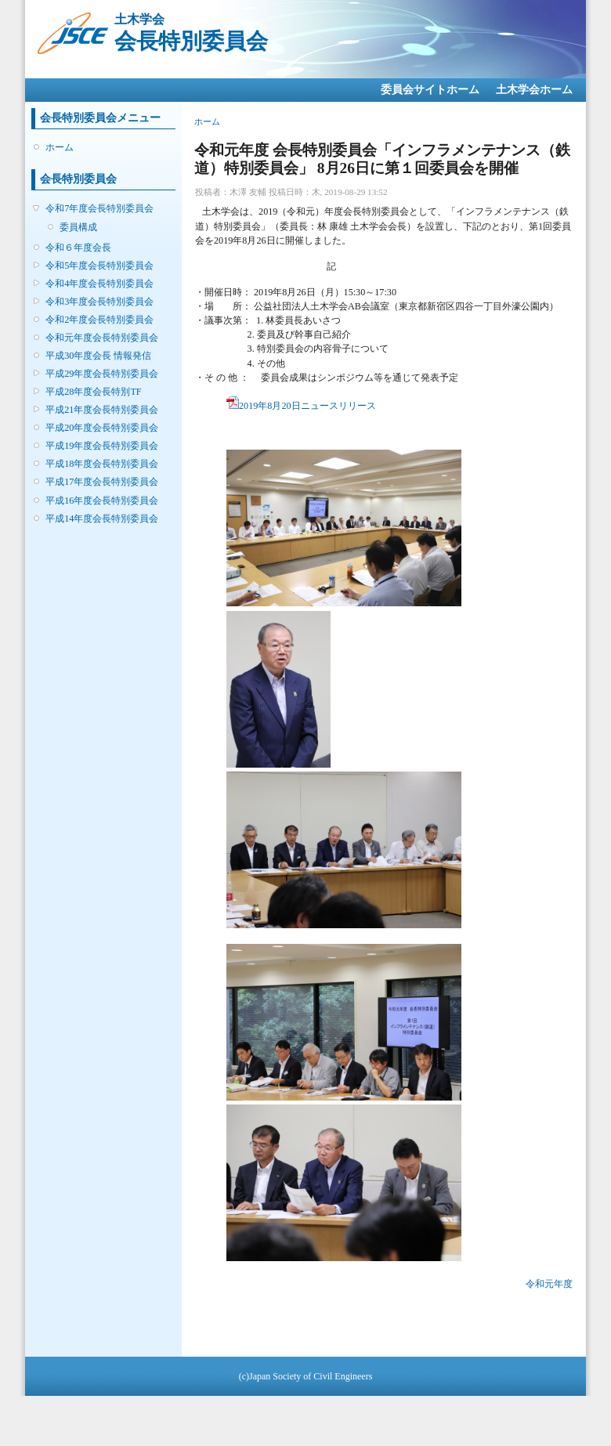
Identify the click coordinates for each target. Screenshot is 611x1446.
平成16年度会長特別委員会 (101, 500)
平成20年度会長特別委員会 (101, 427)
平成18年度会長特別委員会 (101, 463)
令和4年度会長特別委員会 (99, 283)
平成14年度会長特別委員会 (101, 518)
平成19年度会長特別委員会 (101, 445)
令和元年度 (549, 1283)
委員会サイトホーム (430, 90)
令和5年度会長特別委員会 (99, 265)
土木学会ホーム (534, 90)
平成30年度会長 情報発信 (98, 355)
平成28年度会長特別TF (93, 391)
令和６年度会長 (78, 247)
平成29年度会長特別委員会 (101, 373)
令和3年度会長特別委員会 (99, 301)
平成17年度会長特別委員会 (101, 481)
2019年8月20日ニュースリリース (301, 405)
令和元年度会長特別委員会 (101, 337)
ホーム (59, 147)
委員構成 (78, 227)
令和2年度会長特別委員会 (99, 319)
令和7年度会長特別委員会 (99, 208)
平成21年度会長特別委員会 (101, 409)
